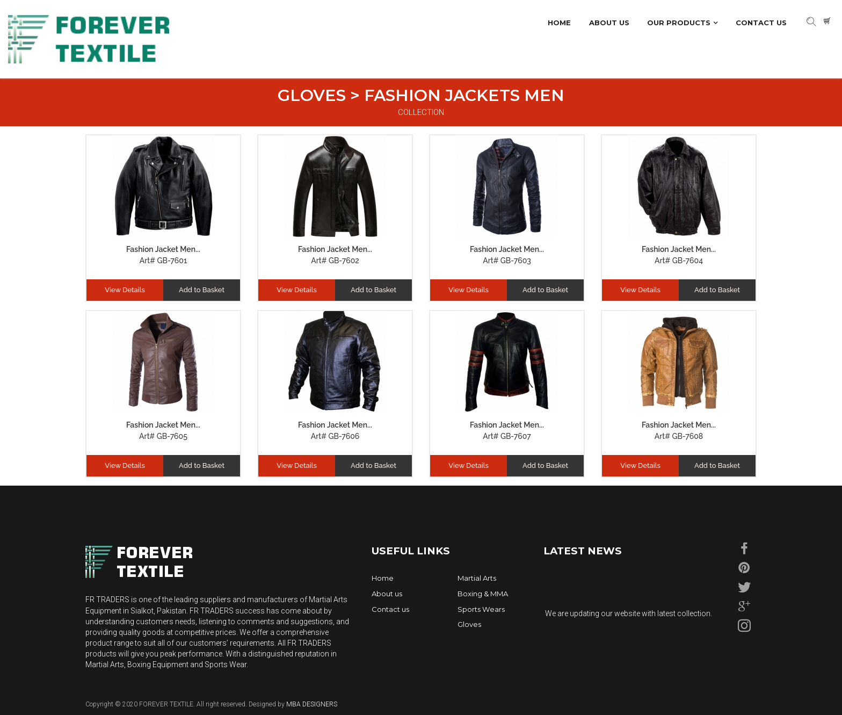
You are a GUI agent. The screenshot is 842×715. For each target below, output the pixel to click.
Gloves (469, 624)
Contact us (390, 609)
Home (559, 22)
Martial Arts (477, 578)
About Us (609, 22)
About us (387, 593)
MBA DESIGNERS (311, 704)
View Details (125, 290)
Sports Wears (481, 609)
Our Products (678, 22)
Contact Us (761, 22)
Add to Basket (201, 290)
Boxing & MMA (483, 593)
